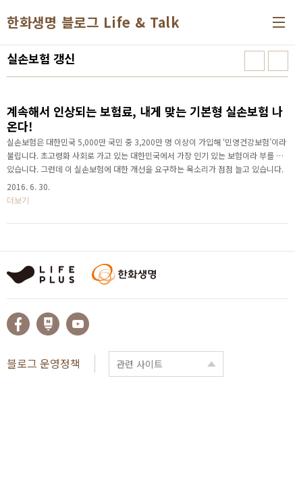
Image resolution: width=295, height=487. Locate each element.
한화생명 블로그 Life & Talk (93, 22)
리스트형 (278, 61)
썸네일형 (254, 61)
